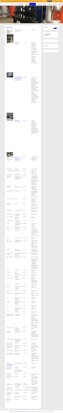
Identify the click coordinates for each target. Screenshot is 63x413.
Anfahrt (44, 4)
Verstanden (49, 1)
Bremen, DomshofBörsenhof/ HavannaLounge (10, 364)
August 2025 (47, 45)
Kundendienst (20, 4)
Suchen (46, 27)
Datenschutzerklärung (58, 4)
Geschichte (39, 4)
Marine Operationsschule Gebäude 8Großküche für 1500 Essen (18, 159)
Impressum (50, 4)
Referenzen (32, 4)
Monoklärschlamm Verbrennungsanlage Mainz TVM (18, 78)
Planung (26, 4)
